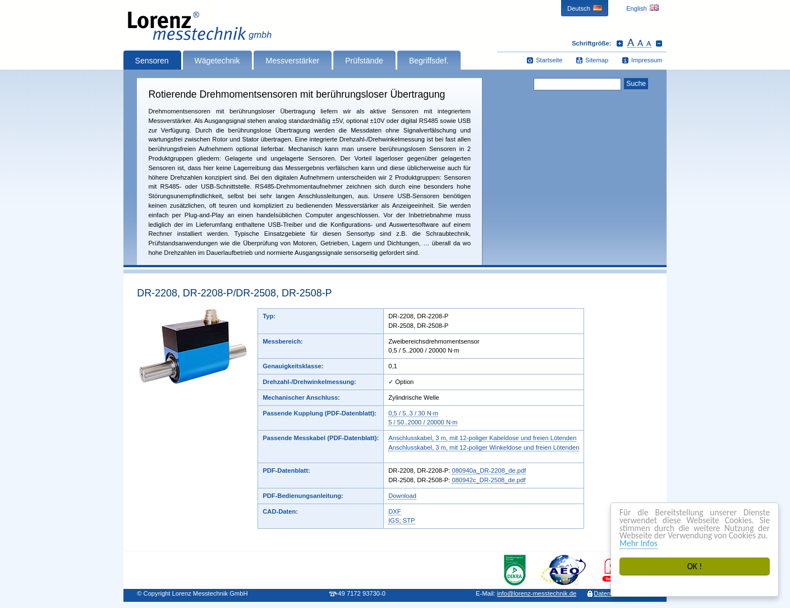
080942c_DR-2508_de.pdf (488, 480)
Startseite (549, 60)
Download (402, 495)
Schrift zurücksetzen (639, 43)
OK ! (694, 566)
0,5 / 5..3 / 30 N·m (413, 413)
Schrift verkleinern (659, 43)
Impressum (646, 60)
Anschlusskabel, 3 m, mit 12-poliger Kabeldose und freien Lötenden (482, 438)
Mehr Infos (638, 543)
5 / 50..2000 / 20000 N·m (422, 422)
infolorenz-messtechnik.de (536, 593)
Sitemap (596, 60)
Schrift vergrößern (620, 43)
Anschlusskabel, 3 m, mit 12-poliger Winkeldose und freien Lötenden (483, 447)
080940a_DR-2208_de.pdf (489, 470)
